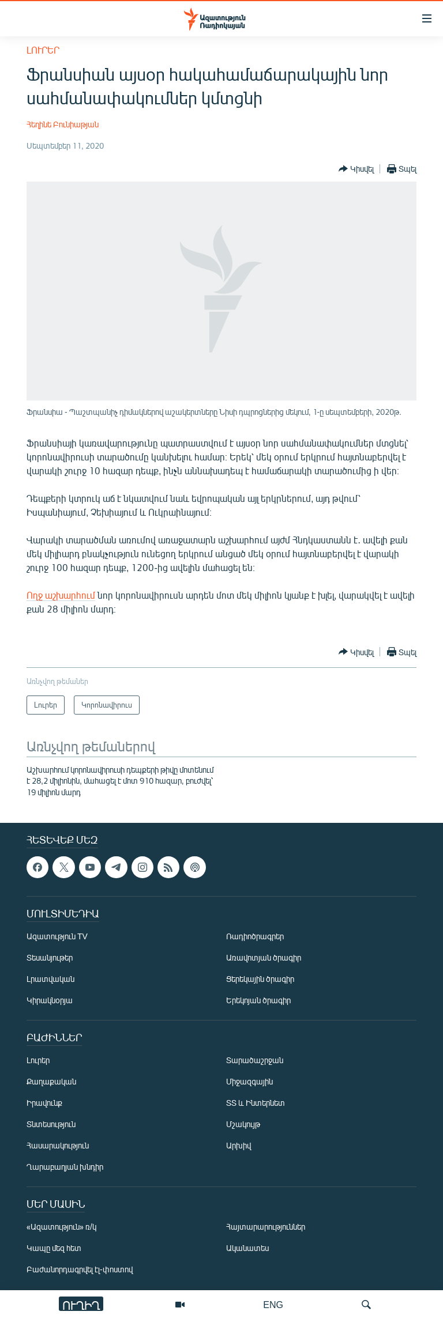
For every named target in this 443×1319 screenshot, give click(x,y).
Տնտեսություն (51, 1124)
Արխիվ (238, 1146)
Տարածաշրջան (254, 1060)
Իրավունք (44, 1103)
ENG (273, 1304)
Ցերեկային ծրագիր (260, 979)
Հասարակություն (58, 1146)
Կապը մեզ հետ (54, 1248)
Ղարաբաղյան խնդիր (65, 1167)
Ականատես (247, 1248)
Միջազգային (249, 1082)
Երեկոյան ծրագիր (258, 1001)
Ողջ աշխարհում (61, 594)
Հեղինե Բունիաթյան (63, 124)
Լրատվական (50, 979)
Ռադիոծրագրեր (255, 937)
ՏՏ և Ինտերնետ (255, 1103)
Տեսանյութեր (50, 958)
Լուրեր (43, 49)
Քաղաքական (51, 1082)
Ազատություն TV (57, 937)
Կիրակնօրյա (50, 1001)
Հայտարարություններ (265, 1227)
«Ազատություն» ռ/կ (61, 1227)
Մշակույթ (243, 1124)
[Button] (356, 169)
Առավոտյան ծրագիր (263, 958)
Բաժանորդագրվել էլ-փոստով (80, 1270)
